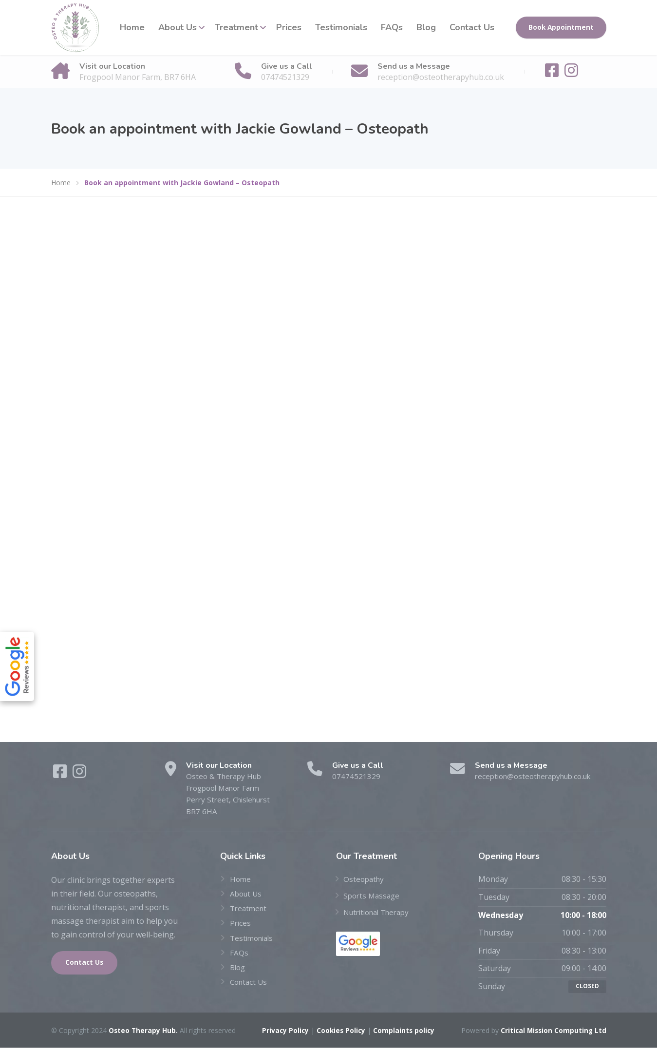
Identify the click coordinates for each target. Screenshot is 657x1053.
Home (132, 27)
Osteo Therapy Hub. (144, 1035)
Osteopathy (364, 882)
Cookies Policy (340, 1035)
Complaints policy (404, 1035)
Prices (288, 27)
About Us (177, 27)
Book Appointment (561, 27)
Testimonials (341, 27)
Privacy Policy (283, 1035)
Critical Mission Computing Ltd (552, 1035)
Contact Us (472, 27)
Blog (426, 27)
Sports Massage (373, 898)
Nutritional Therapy (380, 915)
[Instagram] (571, 73)
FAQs (392, 27)
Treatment (236, 27)
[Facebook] (553, 73)
